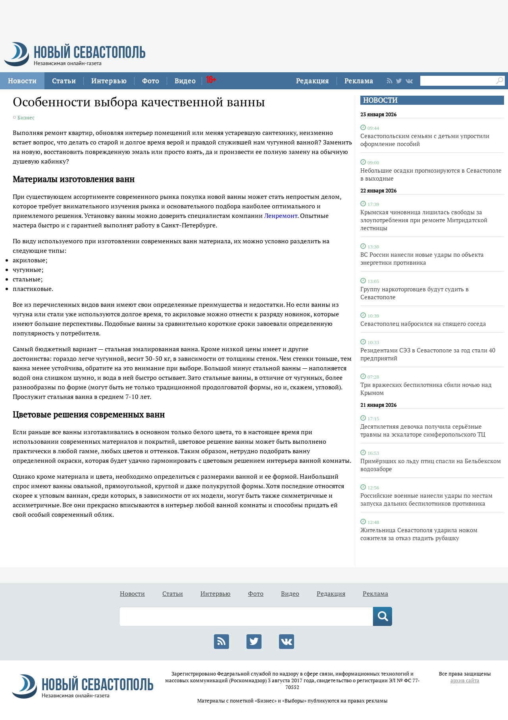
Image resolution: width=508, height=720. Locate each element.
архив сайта (464, 680)
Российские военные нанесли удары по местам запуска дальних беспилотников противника (426, 499)
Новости (22, 80)
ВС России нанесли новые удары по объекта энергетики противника (422, 258)
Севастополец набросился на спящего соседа (423, 323)
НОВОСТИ (380, 100)
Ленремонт (280, 215)
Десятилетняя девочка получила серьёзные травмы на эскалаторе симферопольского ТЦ (422, 430)
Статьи (64, 80)
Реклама (358, 80)
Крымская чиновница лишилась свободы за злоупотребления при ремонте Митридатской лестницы (423, 220)
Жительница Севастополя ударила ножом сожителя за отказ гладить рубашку (418, 534)
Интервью (109, 80)
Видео (185, 80)
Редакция (312, 80)
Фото (150, 80)
